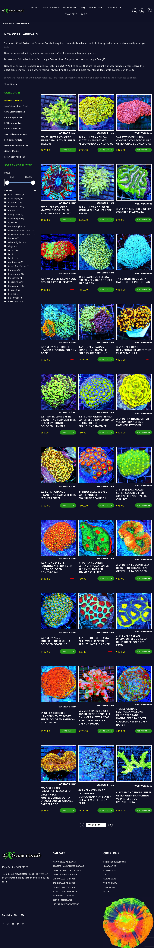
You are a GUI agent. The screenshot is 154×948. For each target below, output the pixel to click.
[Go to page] (96, 825)
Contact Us (109, 870)
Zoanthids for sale (64, 887)
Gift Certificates (11, 151)
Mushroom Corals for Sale (16, 145)
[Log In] (149, 10)
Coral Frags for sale (65, 874)
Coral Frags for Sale (13, 117)
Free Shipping (51, 7)
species (20, 190)
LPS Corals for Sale (12, 123)
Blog (84, 14)
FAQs (106, 874)
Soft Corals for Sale (13, 140)
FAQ (83, 7)
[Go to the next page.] (110, 825)
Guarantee (70, 7)
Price (20, 172)
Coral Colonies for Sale (14, 111)
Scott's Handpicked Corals (16, 106)
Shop (35, 7)
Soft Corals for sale (65, 891)
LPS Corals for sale (64, 878)
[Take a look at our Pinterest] (23, 924)
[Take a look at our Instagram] (8, 924)
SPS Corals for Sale (12, 128)
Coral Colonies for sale (67, 870)
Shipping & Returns (114, 861)
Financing (70, 14)
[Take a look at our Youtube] (13, 924)
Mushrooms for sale (65, 895)
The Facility (114, 7)
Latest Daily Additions (14, 156)
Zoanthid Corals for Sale (15, 134)
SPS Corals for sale (64, 883)
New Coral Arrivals (13, 100)
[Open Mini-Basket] (142, 10)
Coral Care (95, 7)
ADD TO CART (68, 150)
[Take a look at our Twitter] (18, 924)
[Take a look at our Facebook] (3, 924)
